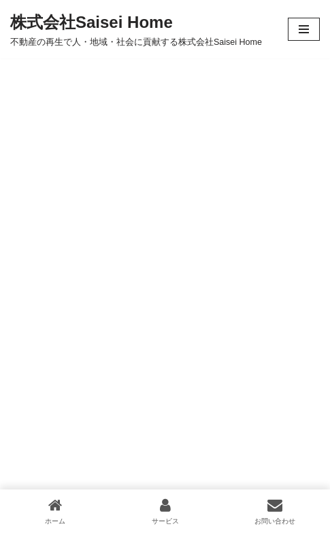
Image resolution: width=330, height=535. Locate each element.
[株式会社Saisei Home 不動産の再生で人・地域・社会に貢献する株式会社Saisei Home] (136, 29)
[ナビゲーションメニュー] (304, 29)
